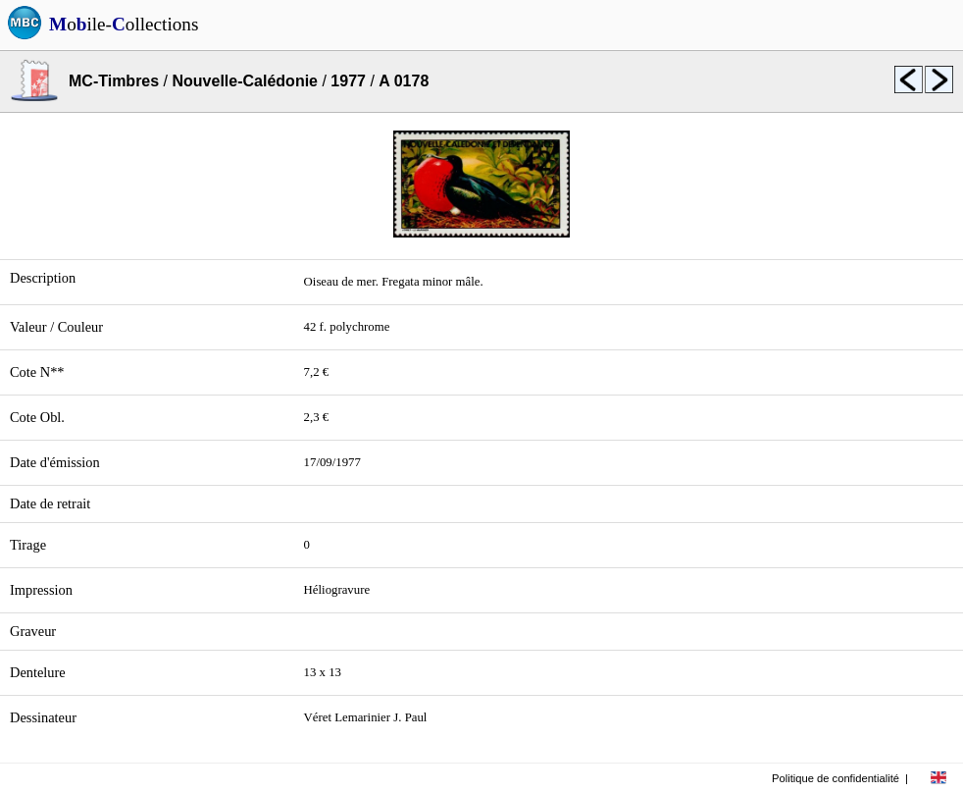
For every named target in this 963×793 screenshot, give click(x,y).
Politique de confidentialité (835, 778)
